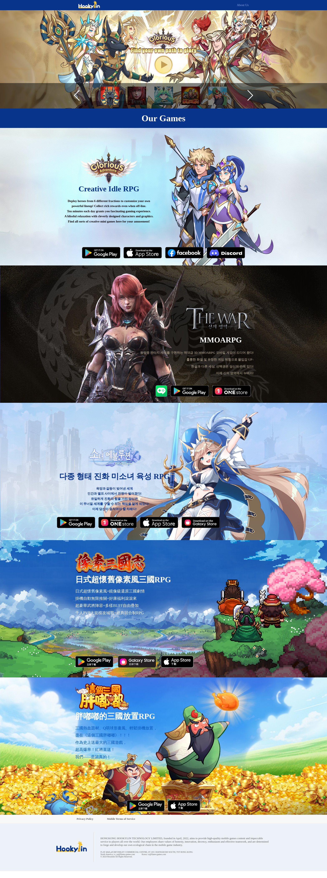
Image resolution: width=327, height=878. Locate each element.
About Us (243, 5)
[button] (77, 96)
